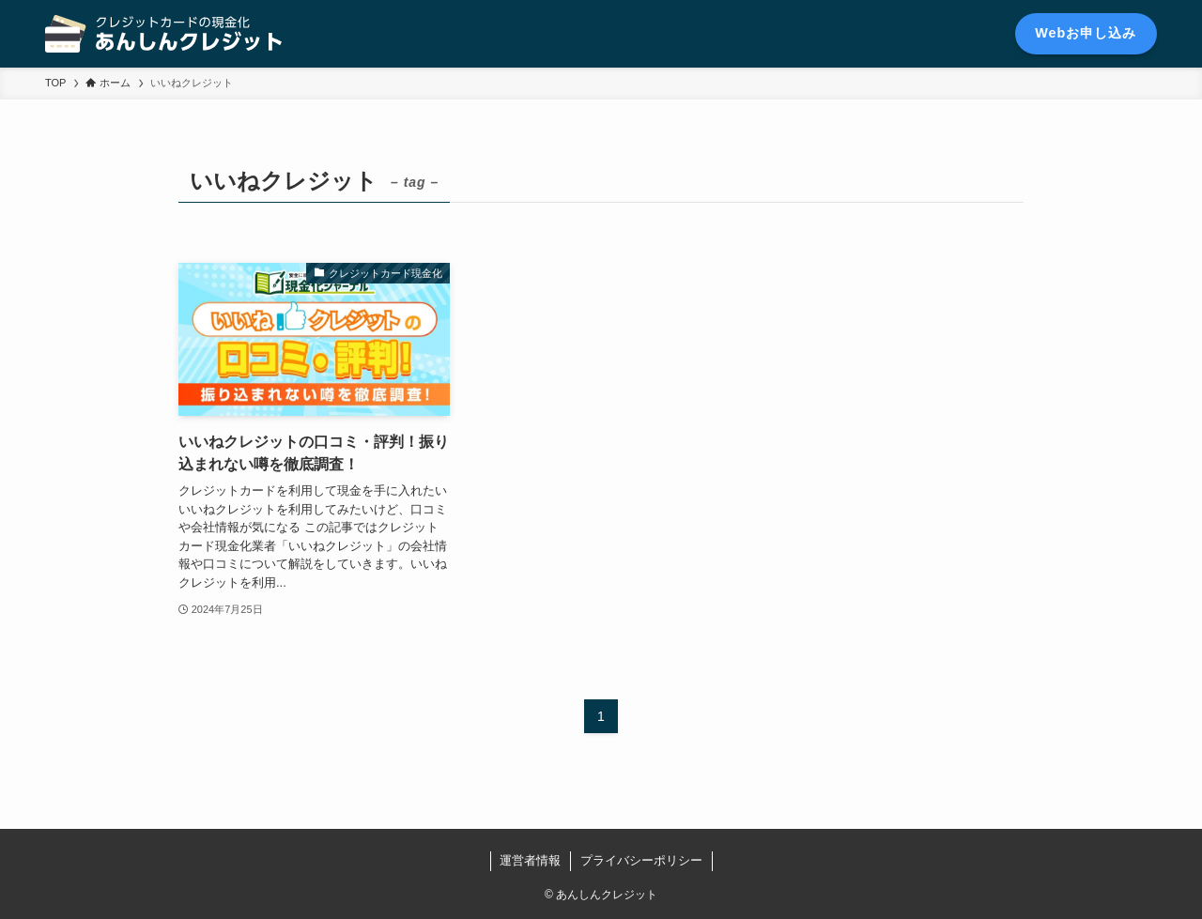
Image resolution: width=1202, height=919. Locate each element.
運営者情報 (530, 860)
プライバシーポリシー (641, 860)
